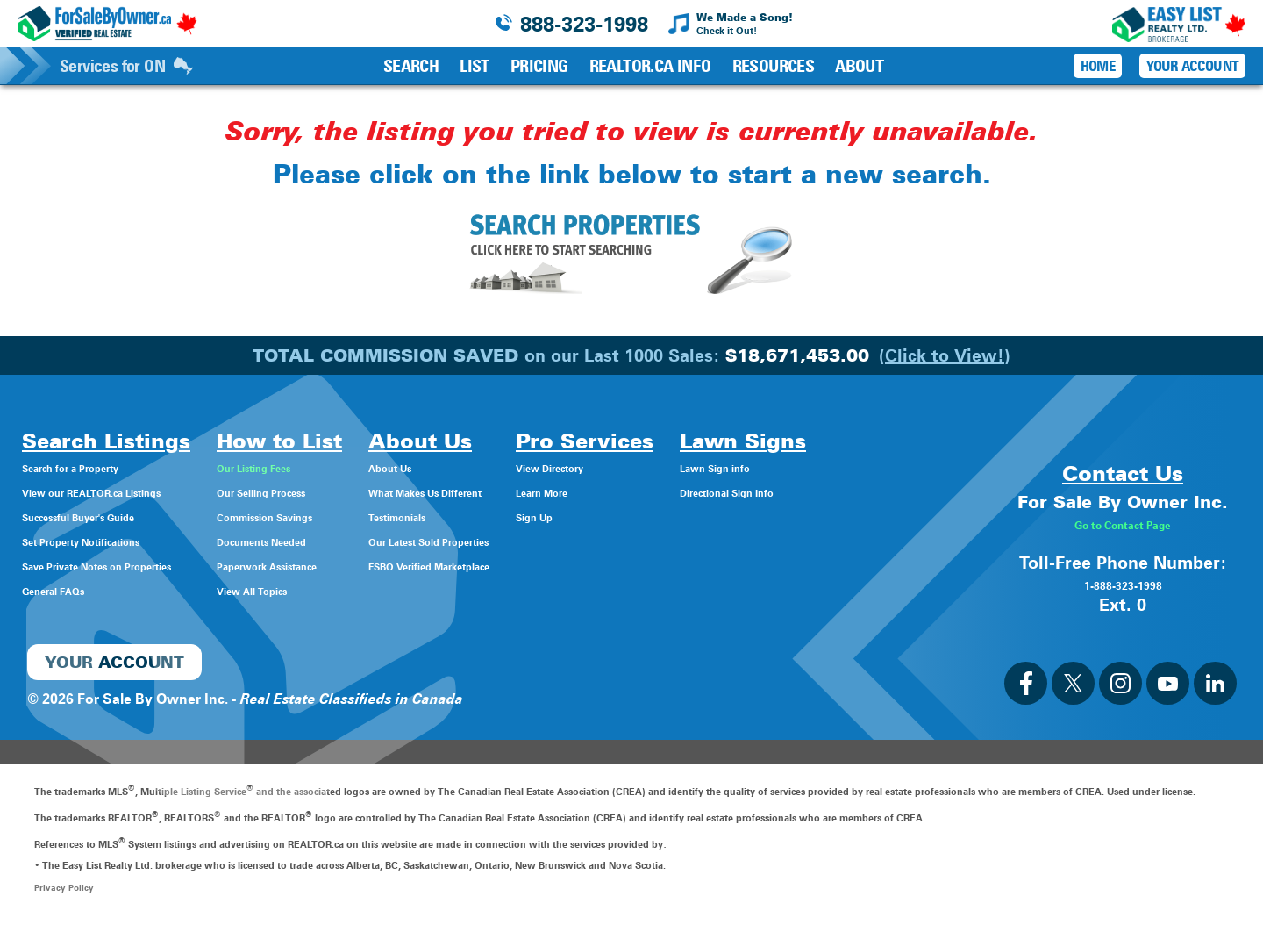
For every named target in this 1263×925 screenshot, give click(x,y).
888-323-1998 (584, 24)
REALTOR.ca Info (650, 65)
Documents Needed (334, 541)
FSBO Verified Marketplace (528, 565)
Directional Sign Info (876, 492)
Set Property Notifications (108, 541)
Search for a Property (92, 467)
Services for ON (126, 65)
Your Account (1192, 66)
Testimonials (482, 516)
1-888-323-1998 (1122, 583)
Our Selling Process (332, 492)
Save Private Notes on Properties (131, 565)
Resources (773, 65)
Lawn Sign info (858, 467)
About (859, 65)
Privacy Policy (65, 887)
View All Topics (317, 590)
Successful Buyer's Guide (105, 516)
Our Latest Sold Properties (528, 541)
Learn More (682, 492)
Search (411, 65)
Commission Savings (338, 516)
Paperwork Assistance (341, 565)
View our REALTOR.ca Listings (122, 492)
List (474, 65)
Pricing (539, 65)
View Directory (693, 467)
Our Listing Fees (321, 467)
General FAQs (66, 590)
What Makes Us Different (523, 492)
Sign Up (670, 516)
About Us (471, 467)
